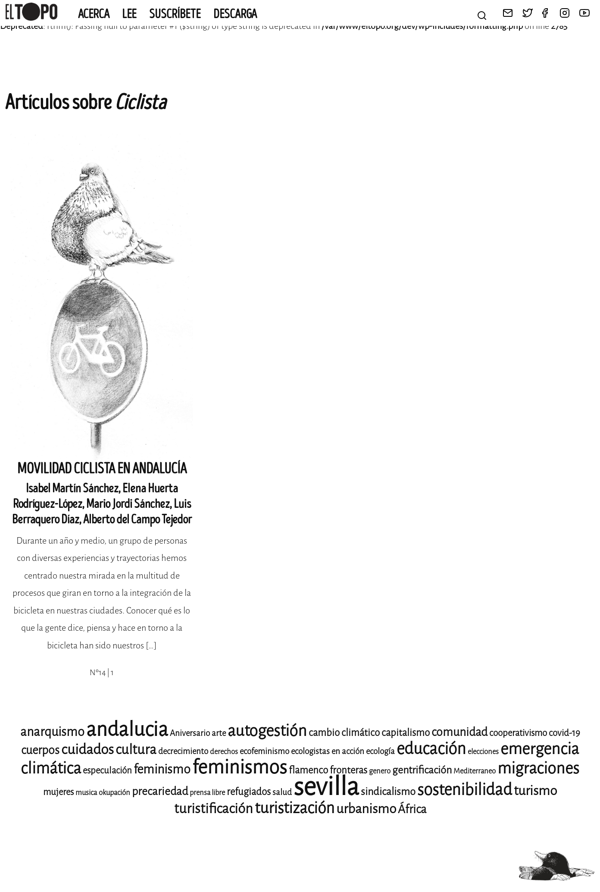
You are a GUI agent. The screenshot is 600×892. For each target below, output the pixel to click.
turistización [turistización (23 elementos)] (294, 808)
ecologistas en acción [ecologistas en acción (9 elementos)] (327, 751)
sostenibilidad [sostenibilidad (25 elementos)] (464, 789)
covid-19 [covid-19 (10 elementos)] (564, 733)
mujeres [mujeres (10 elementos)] (58, 792)
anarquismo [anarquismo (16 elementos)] (52, 731)
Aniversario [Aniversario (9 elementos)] (190, 733)
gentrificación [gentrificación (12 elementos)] (422, 770)
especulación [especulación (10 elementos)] (107, 770)
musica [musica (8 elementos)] (86, 793)
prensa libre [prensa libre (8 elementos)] (207, 793)
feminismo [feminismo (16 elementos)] (162, 769)
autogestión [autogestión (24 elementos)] (267, 730)
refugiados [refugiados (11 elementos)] (249, 792)
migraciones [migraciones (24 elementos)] (538, 768)
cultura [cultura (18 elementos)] (136, 749)
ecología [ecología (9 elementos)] (380, 751)
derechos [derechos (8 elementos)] (224, 752)
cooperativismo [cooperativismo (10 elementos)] (518, 733)
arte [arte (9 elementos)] (219, 733)
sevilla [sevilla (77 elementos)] (326, 786)
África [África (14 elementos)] (412, 809)
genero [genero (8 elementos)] (380, 771)
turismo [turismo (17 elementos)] (535, 790)
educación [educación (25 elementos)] (431, 748)
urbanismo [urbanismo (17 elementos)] (366, 808)
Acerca (93, 14)
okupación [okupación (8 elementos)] (114, 793)
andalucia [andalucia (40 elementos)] (127, 729)
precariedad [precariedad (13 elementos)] (160, 791)
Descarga (235, 14)
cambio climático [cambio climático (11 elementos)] (344, 732)
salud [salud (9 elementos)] (282, 792)
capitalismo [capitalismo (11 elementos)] (405, 732)
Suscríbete (175, 14)
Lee (129, 14)
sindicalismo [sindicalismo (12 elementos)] (388, 791)
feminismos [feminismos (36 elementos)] (239, 767)
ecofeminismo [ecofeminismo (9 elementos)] (264, 751)
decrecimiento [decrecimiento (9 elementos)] (183, 751)
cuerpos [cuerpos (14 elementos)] (40, 750)
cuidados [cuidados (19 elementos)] (87, 749)
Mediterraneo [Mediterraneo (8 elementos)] (474, 771)
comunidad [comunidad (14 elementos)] (459, 732)
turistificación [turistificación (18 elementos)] (213, 808)
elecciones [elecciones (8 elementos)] (483, 752)
